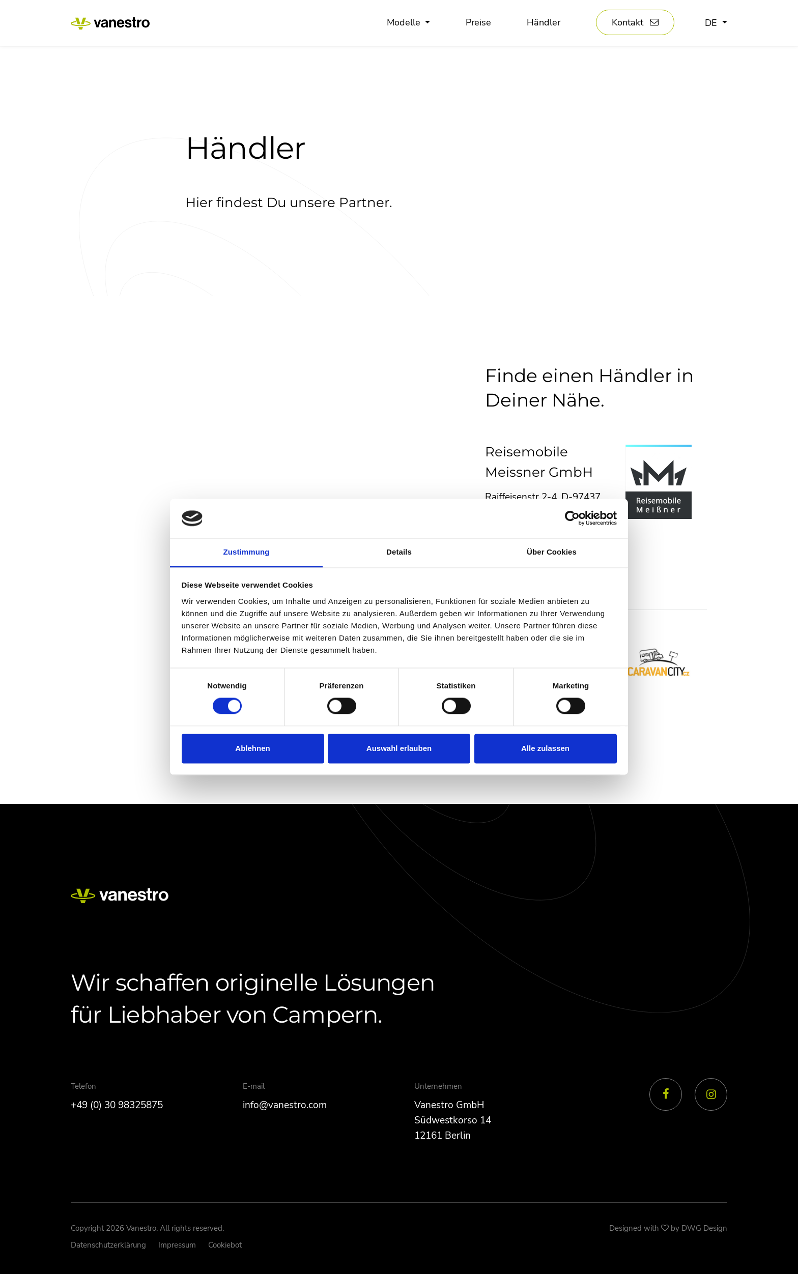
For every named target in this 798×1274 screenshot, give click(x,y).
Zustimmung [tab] (246, 551)
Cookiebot (225, 1245)
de (712, 23)
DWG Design (704, 1228)
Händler (543, 23)
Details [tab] (399, 551)
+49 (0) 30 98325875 (117, 1105)
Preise (478, 23)
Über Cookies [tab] (552, 551)
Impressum (177, 1245)
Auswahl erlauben (399, 748)
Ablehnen (252, 748)
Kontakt (627, 23)
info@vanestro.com (285, 1105)
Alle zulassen (545, 748)
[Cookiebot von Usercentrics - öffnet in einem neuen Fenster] (572, 518)
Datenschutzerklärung (108, 1245)
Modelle (405, 23)
